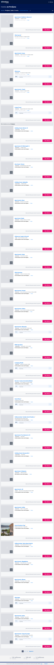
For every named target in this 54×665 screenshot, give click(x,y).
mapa (28, 20)
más (41, 663)
